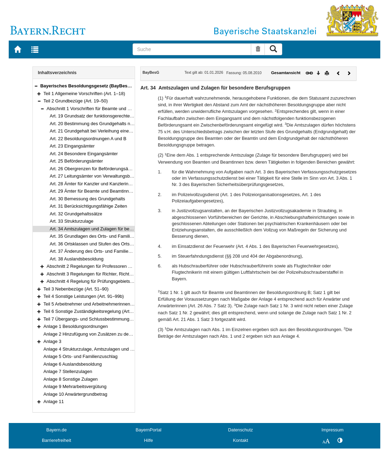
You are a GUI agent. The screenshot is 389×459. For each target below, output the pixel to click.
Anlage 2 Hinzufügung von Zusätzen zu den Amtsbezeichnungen (108, 334)
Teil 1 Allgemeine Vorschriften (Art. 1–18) (84, 93)
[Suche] (192, 49)
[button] (36, 85)
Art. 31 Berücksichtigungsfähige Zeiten (88, 206)
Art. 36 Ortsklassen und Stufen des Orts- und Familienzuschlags (114, 243)
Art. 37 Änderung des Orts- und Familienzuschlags (100, 251)
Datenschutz (240, 429)
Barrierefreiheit (56, 440)
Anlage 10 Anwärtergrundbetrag (75, 394)
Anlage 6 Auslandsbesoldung (73, 364)
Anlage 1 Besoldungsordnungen (76, 326)
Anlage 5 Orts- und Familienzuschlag (81, 356)
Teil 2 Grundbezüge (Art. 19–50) (76, 100)
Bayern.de (56, 429)
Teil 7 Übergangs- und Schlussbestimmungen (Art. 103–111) (104, 319)
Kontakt (240, 440)
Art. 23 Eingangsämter (72, 146)
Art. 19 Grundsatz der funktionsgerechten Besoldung (102, 116)
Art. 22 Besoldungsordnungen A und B (88, 138)
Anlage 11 (54, 401)
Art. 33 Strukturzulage (71, 221)
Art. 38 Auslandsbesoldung (77, 258)
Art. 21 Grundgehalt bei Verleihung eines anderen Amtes (106, 131)
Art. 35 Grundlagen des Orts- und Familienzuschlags (102, 236)
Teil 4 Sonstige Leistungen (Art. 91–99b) (84, 296)
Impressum (332, 429)
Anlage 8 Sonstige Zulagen (71, 379)
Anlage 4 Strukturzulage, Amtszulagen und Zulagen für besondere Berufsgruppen (125, 349)
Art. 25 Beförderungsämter (76, 161)
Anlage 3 (52, 341)
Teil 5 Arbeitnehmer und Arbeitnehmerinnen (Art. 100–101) (102, 304)
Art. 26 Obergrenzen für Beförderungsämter (93, 168)
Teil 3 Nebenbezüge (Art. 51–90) (76, 289)
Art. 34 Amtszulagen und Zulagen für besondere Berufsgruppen (113, 228)
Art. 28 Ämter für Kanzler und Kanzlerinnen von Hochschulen (111, 183)
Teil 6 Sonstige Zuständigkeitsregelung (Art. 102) (92, 311)
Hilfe (148, 440)
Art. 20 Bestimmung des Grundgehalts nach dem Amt (103, 123)
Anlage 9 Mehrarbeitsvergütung (75, 386)
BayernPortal (149, 429)
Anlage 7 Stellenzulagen (68, 371)
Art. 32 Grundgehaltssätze (76, 213)
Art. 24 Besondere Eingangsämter (84, 153)
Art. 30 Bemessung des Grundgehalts (87, 198)
